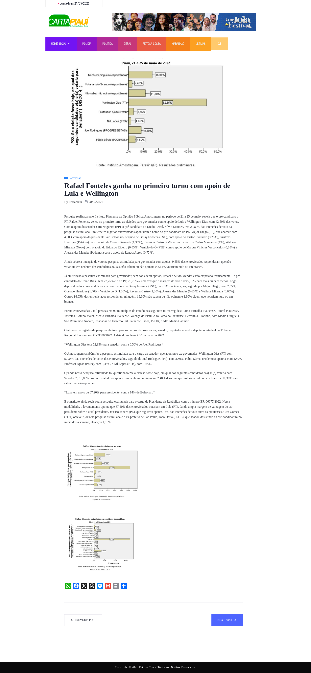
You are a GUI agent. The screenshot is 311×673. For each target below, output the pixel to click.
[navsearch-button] (222, 43)
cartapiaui (75, 202)
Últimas (203, 44)
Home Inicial (60, 44)
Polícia (87, 44)
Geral (129, 44)
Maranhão (180, 44)
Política (109, 44)
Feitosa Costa (154, 44)
